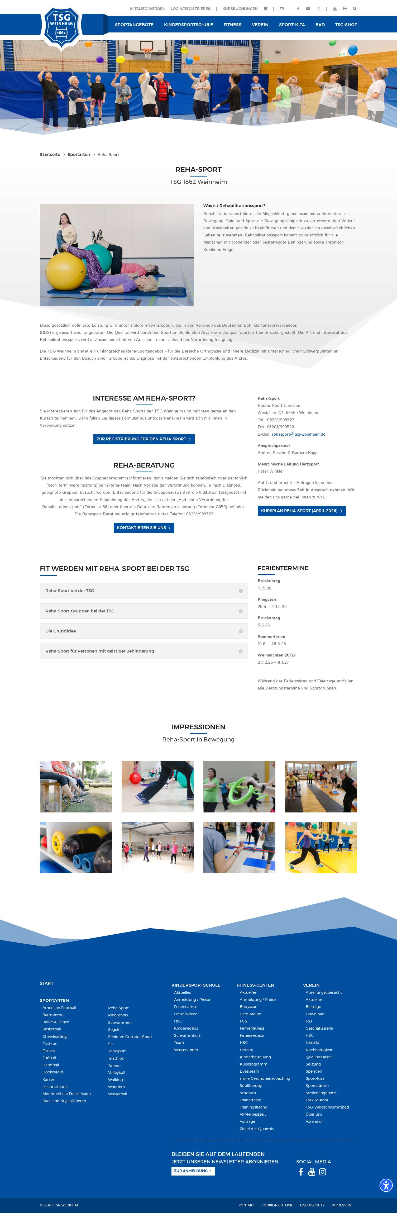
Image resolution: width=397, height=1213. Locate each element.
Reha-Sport (118, 1008)
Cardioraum (251, 1014)
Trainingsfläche (253, 1107)
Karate (48, 1080)
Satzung (313, 1064)
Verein (311, 985)
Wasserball (117, 1094)
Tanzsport (117, 1051)
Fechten (49, 1044)
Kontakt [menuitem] (246, 1205)
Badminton (53, 1015)
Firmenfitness (252, 1028)
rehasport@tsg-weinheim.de (299, 434)
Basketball (51, 1029)
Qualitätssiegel (319, 1057)
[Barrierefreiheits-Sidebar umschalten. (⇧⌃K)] (386, 1185)
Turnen (114, 1066)
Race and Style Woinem (64, 1101)
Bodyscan (248, 1007)
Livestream (249, 1071)
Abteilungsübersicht (324, 993)
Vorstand (314, 1122)
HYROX (246, 1050)
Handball (50, 1065)
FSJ (309, 1021)
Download (315, 1014)
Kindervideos (186, 1028)
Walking (115, 1080)
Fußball (49, 1058)
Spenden (314, 1071)
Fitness (48, 1051)
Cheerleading (54, 1037)
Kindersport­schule (196, 985)
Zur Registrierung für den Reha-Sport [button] (141, 439)
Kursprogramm (253, 1064)
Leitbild (312, 1043)
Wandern (116, 1087)
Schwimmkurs (187, 1036)
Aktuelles (182, 993)
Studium (248, 1093)
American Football (59, 1008)
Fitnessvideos (252, 1036)
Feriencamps (185, 1007)
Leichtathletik (55, 1087)
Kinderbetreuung (255, 1057)
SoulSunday (251, 1086)
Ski (111, 1044)
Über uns (314, 1114)
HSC (178, 1021)
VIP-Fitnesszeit (253, 1114)
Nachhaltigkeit (319, 1050)
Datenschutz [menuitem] (312, 1205)
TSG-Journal (317, 1100)
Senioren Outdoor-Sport (130, 1037)
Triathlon (116, 1058)
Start (46, 983)
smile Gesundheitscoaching (265, 1079)
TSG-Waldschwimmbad (327, 1107)
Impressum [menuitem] (342, 1205)
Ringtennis (118, 1015)
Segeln (114, 1030)
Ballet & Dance (55, 1022)
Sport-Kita (315, 1079)
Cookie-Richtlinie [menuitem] (277, 1205)
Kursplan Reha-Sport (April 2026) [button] (299, 511)
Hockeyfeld (52, 1072)
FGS (243, 1021)
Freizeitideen (186, 1014)
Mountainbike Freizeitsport (66, 1094)
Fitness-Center (255, 985)
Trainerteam (251, 1100)
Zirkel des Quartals (257, 1129)
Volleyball (116, 1073)
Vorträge (247, 1122)
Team (179, 1043)
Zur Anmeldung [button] (191, 1171)
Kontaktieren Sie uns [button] (141, 528)
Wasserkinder (186, 1050)
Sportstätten (317, 1086)
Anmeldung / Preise (192, 1000)
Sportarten (54, 1000)
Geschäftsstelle (319, 1028)
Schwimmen (120, 1023)
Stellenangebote (321, 1093)
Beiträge (313, 1007)
